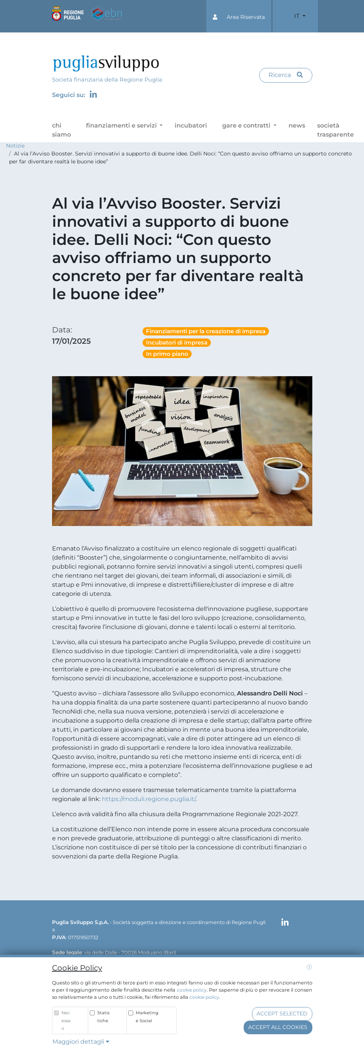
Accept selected (281, 1013)
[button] (238, 16)
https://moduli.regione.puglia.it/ (148, 799)
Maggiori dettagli (80, 1041)
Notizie (15, 145)
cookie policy (192, 990)
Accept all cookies (277, 1027)
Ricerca (286, 74)
